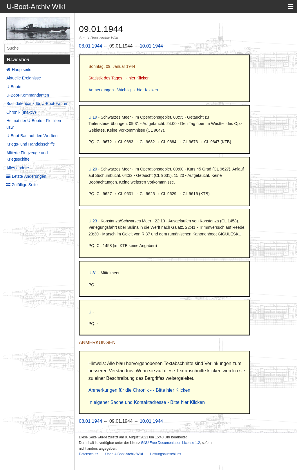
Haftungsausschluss (165, 454)
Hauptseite (21, 69)
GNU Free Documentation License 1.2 (170, 443)
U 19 (92, 117)
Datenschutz (88, 454)
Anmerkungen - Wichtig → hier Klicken (123, 90)
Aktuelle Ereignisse (23, 78)
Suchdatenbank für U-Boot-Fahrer (37, 103)
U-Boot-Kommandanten (27, 95)
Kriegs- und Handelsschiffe (30, 144)
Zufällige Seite (25, 184)
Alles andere (17, 168)
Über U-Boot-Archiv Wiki (124, 454)
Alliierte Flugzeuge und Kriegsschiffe (27, 155)
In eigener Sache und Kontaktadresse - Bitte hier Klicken (146, 402)
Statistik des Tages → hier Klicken (119, 78)
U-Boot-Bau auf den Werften (31, 135)
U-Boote (13, 86)
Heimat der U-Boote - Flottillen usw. (33, 123)
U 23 (92, 221)
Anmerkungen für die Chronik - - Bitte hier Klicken (139, 390)
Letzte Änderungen (29, 176)
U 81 (92, 273)
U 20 (92, 169)
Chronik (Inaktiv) (21, 112)
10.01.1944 (151, 45)
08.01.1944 (90, 45)
